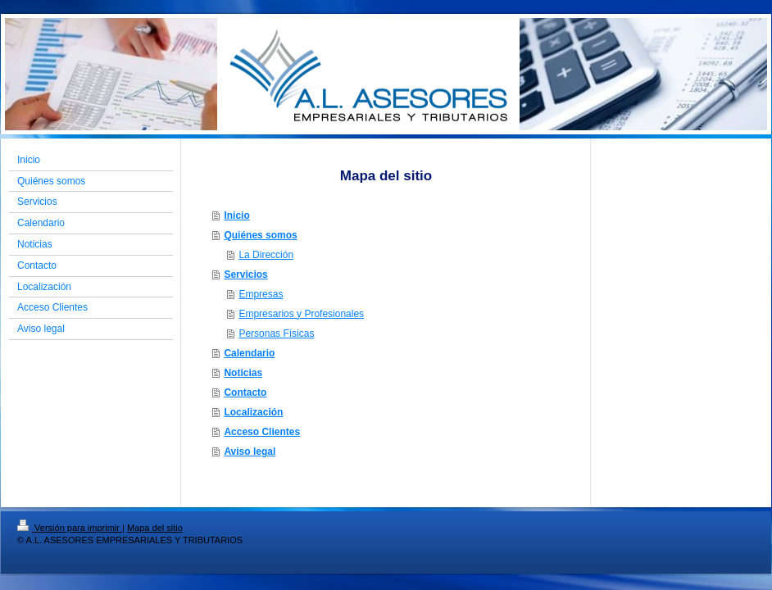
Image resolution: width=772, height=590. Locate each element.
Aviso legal (249, 451)
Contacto (245, 392)
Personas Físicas (276, 333)
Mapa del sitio (155, 528)
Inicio (236, 215)
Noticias (243, 373)
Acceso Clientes (262, 432)
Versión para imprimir (69, 528)
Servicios (245, 274)
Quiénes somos (260, 235)
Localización (253, 412)
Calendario (249, 353)
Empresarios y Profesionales (301, 314)
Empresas (260, 294)
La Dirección (265, 255)
